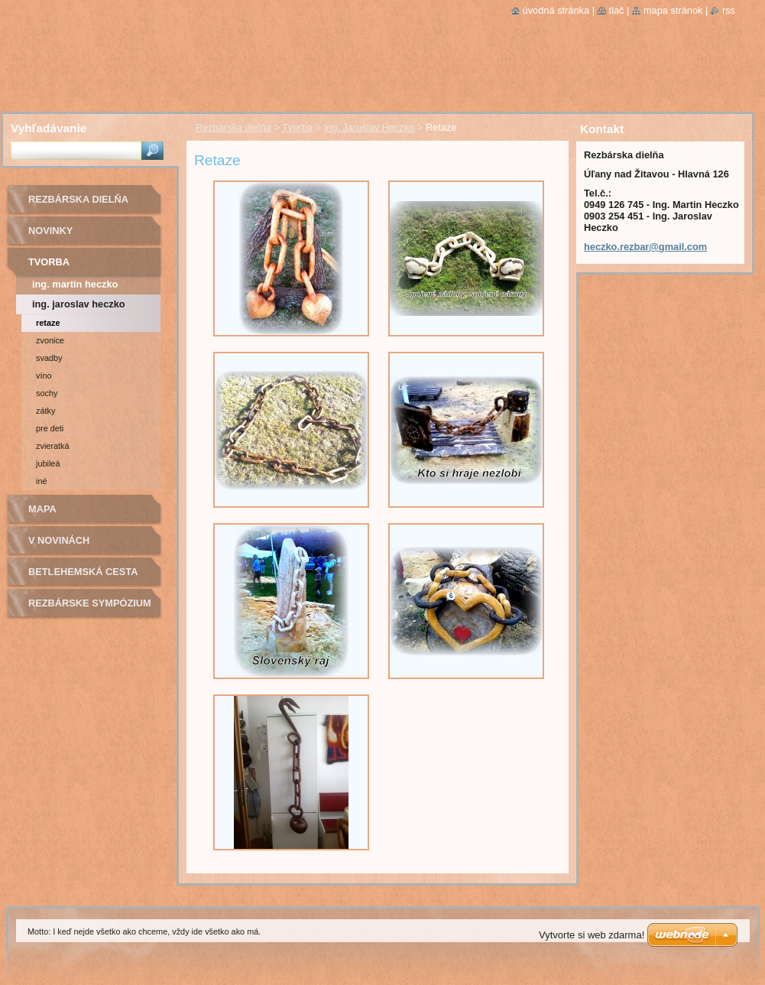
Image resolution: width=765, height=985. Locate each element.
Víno (44, 375)
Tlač (616, 10)
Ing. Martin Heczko (75, 284)
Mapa (42, 509)
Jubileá (48, 463)
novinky (50, 230)
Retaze (48, 322)
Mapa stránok (673, 10)
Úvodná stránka (556, 10)
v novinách (58, 540)
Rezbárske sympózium (89, 603)
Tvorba (297, 127)
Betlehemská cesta (83, 571)
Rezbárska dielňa (233, 127)
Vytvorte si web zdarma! (591, 935)
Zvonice (50, 340)
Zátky (45, 410)
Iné (41, 481)
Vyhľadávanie (48, 128)
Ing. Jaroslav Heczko (369, 127)
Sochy (46, 393)
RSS (728, 10)
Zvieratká (53, 445)
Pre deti (49, 428)
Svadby (49, 357)
